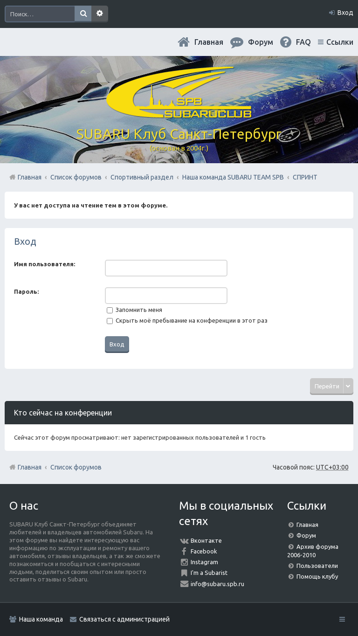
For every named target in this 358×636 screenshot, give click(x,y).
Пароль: (26, 291)
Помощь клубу (317, 576)
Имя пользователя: (44, 264)
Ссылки (339, 42)
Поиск (83, 14)
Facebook (204, 551)
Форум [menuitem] (260, 42)
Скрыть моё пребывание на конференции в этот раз (187, 320)
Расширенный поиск (99, 14)
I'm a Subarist (209, 572)
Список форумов (76, 467)
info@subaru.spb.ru (217, 584)
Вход (25, 241)
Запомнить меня (134, 309)
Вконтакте (206, 540)
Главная (208, 42)
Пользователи (317, 565)
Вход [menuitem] (345, 12)
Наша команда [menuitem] (41, 619)
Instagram (204, 562)
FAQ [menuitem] (303, 42)
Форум (306, 535)
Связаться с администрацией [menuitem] (124, 619)
